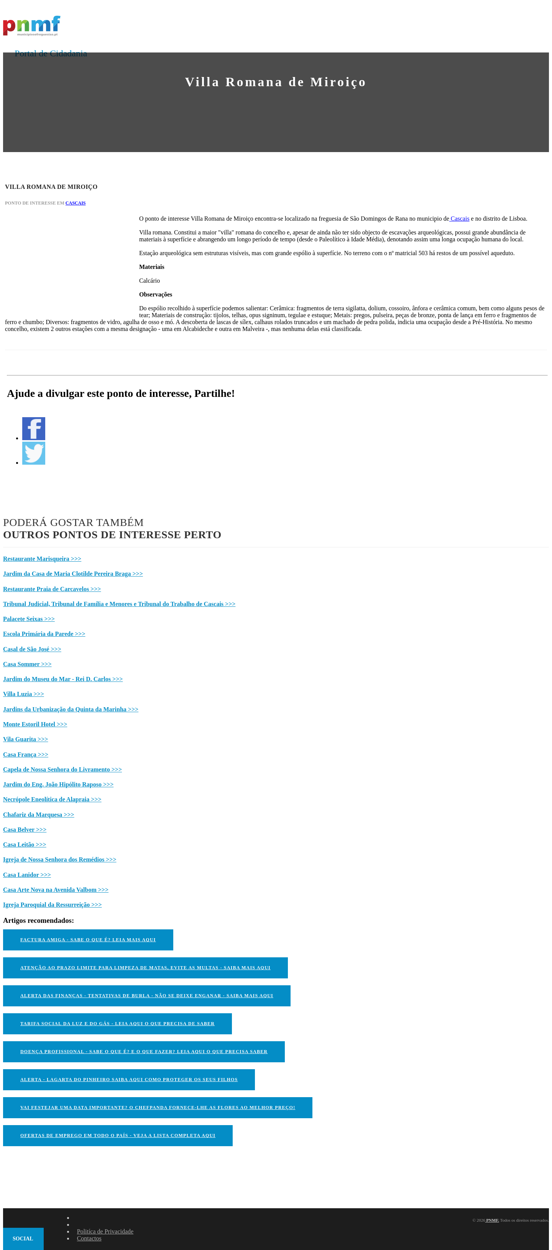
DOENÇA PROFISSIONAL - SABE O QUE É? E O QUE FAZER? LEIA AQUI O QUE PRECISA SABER (144, 1051)
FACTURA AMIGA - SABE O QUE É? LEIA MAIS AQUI (88, 939)
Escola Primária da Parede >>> (44, 634)
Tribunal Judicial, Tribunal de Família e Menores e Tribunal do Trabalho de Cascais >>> (119, 604)
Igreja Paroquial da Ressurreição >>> (52, 904)
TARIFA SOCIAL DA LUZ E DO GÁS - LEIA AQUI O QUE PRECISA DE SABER (117, 1023)
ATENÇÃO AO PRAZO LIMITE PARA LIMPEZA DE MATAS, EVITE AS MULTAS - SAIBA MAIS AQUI (145, 967)
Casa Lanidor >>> (27, 875)
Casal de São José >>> (32, 649)
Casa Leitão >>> (24, 844)
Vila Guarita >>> (25, 739)
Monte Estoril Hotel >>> (35, 724)
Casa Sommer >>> (27, 664)
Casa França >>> (25, 754)
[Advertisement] (62, 263)
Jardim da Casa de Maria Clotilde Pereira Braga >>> (73, 573)
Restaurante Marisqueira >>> (42, 558)
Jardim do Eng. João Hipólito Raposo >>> (58, 784)
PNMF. (492, 1220)
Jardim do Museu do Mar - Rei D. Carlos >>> (63, 679)
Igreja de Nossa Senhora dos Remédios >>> (60, 859)
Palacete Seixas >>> (29, 619)
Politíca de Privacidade (105, 1231)
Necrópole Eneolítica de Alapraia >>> (52, 799)
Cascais (76, 203)
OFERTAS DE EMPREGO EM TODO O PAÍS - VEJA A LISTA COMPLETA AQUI (117, 1135)
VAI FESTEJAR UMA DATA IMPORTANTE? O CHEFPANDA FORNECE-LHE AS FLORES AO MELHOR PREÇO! (157, 1107)
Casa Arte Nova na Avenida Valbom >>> (55, 889)
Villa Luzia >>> (23, 694)
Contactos (89, 1238)
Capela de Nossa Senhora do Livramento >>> (62, 769)
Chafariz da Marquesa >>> (38, 814)
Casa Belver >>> (24, 829)
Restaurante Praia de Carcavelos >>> (52, 589)
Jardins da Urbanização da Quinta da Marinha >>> (70, 709)
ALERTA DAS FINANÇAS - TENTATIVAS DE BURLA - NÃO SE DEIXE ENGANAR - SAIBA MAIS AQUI (146, 995)
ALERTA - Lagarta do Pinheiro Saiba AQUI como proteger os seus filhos (129, 1079)
